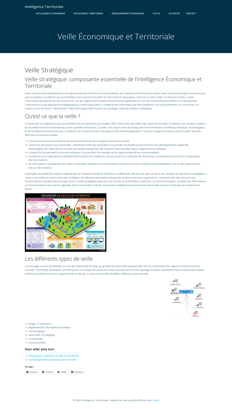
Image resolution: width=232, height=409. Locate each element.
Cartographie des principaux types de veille (52, 359)
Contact (191, 13)
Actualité (174, 13)
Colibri (155, 400)
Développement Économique (129, 13)
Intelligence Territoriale (90, 13)
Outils (158, 13)
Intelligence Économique (52, 13)
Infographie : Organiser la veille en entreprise (53, 355)
